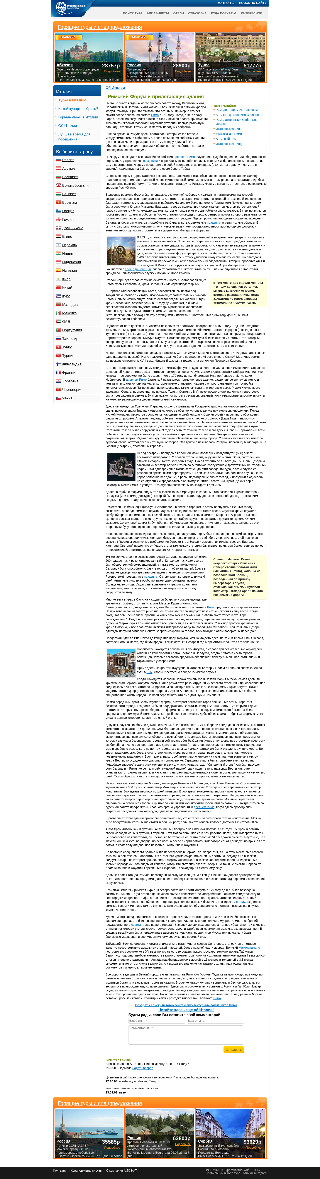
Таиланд (69, 339)
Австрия (69, 168)
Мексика (69, 313)
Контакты (225, 3)
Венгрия (69, 194)
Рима (155, 115)
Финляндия (72, 364)
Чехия (67, 398)
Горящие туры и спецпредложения (100, 1103)
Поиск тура (132, 13)
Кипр (66, 279)
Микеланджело (249, 947)
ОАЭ (66, 322)
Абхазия (65, 65)
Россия (68, 160)
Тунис (67, 347)
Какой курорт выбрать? (78, 109)
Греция (68, 211)
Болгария (70, 177)
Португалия (72, 330)
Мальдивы (71, 305)
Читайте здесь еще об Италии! (186, 1010)
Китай (67, 288)
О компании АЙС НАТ (121, 1170)
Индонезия (71, 262)
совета (136, 924)
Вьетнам (69, 202)
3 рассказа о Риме (229, 133)
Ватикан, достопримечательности (239, 114)
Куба (66, 296)
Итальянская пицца (230, 143)
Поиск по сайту (252, 3)
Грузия (68, 219)
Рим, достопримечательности (237, 109)
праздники (150, 161)
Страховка (197, 13)
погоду (240, 902)
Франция (70, 373)
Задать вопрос (142, 1068)
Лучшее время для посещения (74, 136)
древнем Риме (136, 379)
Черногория (72, 390)
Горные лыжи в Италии (78, 117)
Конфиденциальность (86, 1170)
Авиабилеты (158, 13)
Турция (68, 356)
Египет (68, 236)
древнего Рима (184, 157)
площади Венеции (138, 269)
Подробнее (112, 1147)
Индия (67, 254)
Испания (69, 271)
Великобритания (76, 185)
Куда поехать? (224, 13)
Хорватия (70, 381)
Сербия (205, 1141)
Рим (149, 672)
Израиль (69, 245)
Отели (178, 13)
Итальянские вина (229, 128)
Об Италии (115, 88)
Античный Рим (226, 138)
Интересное (251, 13)
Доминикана (72, 228)
